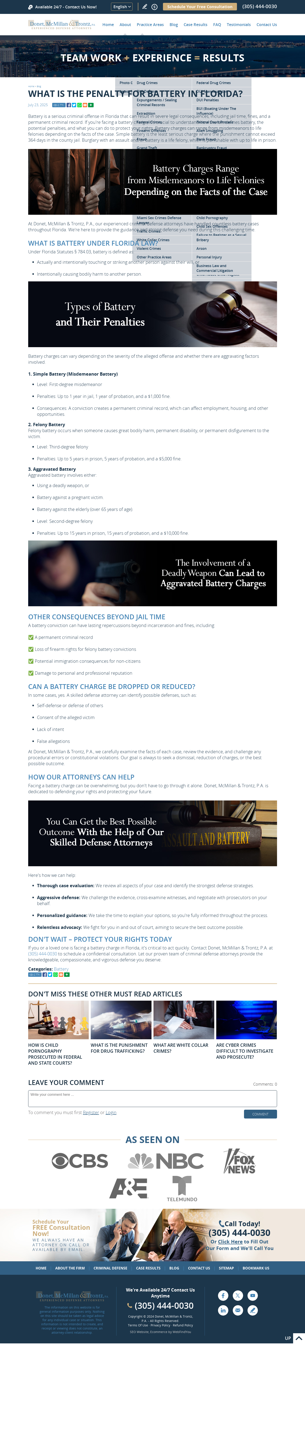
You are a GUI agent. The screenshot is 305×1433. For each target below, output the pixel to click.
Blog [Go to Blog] (39, 86)
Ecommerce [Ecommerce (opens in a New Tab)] (158, 1332)
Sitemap (226, 1268)
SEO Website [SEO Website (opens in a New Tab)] (139, 1332)
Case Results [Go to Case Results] (195, 24)
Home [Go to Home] (108, 24)
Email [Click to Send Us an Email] (238, 1310)
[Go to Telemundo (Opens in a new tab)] (181, 1200)
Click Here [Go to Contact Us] (230, 1241)
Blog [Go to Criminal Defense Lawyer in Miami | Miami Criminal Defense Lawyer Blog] (174, 24)
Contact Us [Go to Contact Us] (199, 1268)
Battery (61, 969)
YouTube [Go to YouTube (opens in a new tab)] (252, 1295)
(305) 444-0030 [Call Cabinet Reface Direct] (164, 1305)
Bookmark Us (256, 1268)
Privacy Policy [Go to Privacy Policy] (160, 1325)
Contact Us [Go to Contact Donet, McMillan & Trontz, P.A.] (267, 24)
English (120, 6)
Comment (260, 1114)
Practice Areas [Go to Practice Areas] (150, 24)
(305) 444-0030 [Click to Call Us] (239, 1232)
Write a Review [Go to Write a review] (144, 6)
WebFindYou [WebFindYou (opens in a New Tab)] (182, 1332)
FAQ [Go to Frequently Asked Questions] (217, 24)
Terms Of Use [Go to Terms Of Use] (138, 1325)
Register (91, 1112)
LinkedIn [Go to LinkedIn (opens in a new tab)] (223, 1310)
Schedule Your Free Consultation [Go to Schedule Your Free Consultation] (200, 6)
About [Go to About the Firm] (125, 24)
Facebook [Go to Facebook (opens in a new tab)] (223, 1295)
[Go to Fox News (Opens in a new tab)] (239, 1172)
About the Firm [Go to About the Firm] (70, 1268)
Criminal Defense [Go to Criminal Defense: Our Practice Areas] (110, 1268)
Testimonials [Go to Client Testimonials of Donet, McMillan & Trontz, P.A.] (239, 24)
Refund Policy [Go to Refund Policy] (183, 1325)
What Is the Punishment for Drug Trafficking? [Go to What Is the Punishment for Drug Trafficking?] (119, 1048)
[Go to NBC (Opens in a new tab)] (166, 1172)
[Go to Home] (61, 27)
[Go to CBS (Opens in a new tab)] (79, 1172)
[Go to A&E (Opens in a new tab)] (129, 1200)
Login (111, 1112)
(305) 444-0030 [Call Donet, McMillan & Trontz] (259, 6)
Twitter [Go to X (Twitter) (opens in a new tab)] (238, 1295)
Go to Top (299, 1338)
